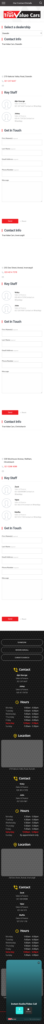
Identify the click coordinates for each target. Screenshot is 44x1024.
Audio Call (19, 1010)
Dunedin (22, 642)
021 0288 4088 (10, 466)
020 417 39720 (20, 118)
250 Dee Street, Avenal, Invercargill (22, 878)
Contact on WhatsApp (33, 106)
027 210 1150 (20, 517)
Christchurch (22, 658)
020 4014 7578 (10, 272)
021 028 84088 (20, 492)
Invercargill (22, 650)
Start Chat (28, 1010)
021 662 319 (19, 505)
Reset (23, 221)
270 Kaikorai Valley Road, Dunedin (22, 769)
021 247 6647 (10, 81)
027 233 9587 (20, 310)
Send (10, 221)
